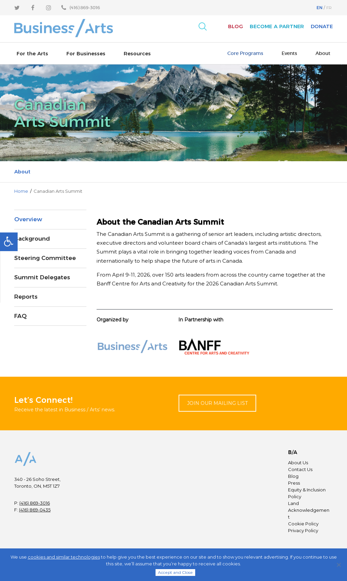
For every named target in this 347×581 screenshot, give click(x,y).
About (322, 53)
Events (289, 53)
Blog (235, 26)
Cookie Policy (303, 523)
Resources (137, 53)
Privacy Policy (303, 530)
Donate (322, 26)
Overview (28, 219)
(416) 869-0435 (34, 509)
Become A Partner (277, 26)
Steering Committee (45, 258)
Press (294, 483)
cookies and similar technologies (64, 557)
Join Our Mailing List (217, 403)
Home (21, 191)
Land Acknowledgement (308, 510)
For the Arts (32, 53)
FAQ (20, 316)
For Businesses (85, 53)
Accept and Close (175, 572)
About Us (298, 462)
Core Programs (245, 53)
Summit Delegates (42, 277)
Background (32, 238)
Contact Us (300, 469)
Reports (26, 296)
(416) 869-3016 (34, 503)
